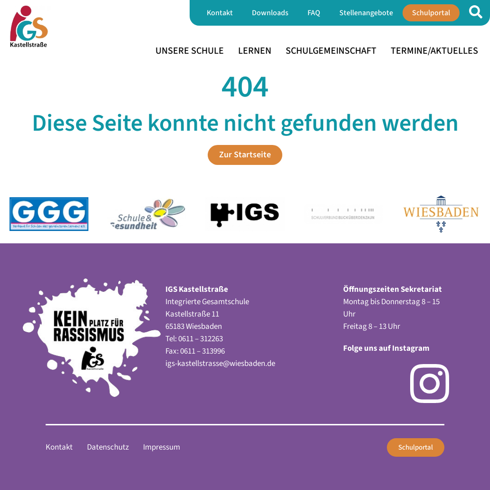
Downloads (270, 13)
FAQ (313, 13)
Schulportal (431, 13)
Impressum (161, 447)
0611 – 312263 (200, 339)
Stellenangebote (366, 13)
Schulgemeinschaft (331, 51)
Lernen (254, 51)
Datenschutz (108, 447)
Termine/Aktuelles (434, 51)
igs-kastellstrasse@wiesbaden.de (220, 363)
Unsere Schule (189, 51)
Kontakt (220, 13)
